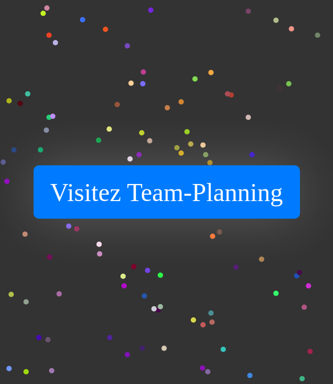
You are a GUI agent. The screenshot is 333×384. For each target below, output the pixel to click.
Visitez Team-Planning (166, 192)
